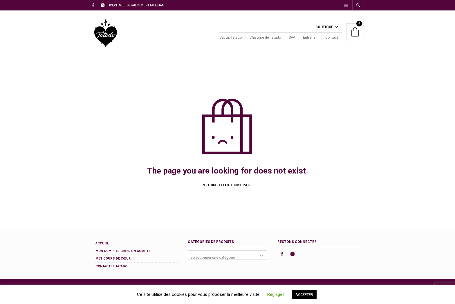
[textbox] (227, 255)
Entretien (310, 37)
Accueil (102, 243)
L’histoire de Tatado (265, 37)
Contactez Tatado (111, 266)
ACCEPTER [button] (304, 294)
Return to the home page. (227, 185)
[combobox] (227, 255)
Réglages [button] (276, 294)
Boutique (324, 27)
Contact (331, 37)
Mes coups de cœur (113, 258)
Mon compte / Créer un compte (122, 251)
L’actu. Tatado (230, 37)
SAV (292, 37)
